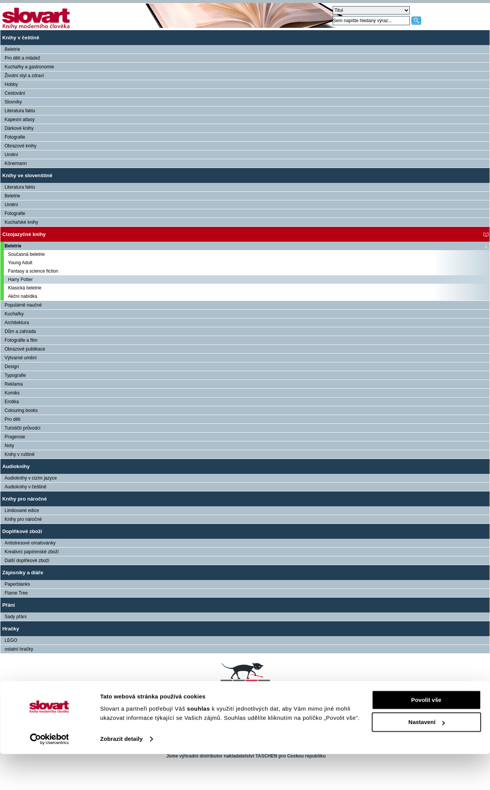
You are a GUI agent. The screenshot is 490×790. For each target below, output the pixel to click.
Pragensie (15, 436)
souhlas (199, 745)
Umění (11, 154)
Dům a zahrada (20, 331)
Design (12, 366)
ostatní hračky (19, 649)
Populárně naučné (23, 305)
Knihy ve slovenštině (27, 175)
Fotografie (15, 137)
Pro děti (12, 419)
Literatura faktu (20, 110)
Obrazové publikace (25, 349)
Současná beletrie (26, 254)
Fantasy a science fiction (33, 271)
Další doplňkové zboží (27, 560)
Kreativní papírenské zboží (32, 551)
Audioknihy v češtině (25, 487)
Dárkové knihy (19, 128)
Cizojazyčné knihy (24, 234)
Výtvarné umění (21, 357)
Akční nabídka (22, 296)
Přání (8, 605)
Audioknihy (16, 466)
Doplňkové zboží (22, 531)
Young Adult (20, 262)
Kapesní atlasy (20, 119)
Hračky (10, 629)
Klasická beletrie (24, 288)
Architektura (17, 322)
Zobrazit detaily (121, 775)
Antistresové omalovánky (30, 543)
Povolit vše (426, 736)
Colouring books (21, 410)
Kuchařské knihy (21, 222)
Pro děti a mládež (22, 58)
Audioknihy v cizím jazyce (31, 478)
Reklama (14, 384)
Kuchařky (14, 314)
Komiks (12, 393)
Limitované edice (22, 510)
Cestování (15, 93)
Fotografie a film (21, 340)
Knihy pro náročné (24, 499)
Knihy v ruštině (20, 454)
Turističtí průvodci (22, 428)
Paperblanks (17, 584)
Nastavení (426, 758)
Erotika (12, 401)
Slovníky (13, 102)
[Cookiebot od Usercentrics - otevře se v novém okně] (49, 775)
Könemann (16, 163)
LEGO (11, 640)
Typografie (15, 375)
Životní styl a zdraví (24, 75)
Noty (9, 445)
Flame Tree (16, 593)
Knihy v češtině (20, 37)
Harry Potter (20, 279)
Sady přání (16, 616)
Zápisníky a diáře (22, 572)
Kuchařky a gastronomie (29, 66)
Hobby (11, 84)
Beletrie (12, 49)
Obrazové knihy (20, 146)
